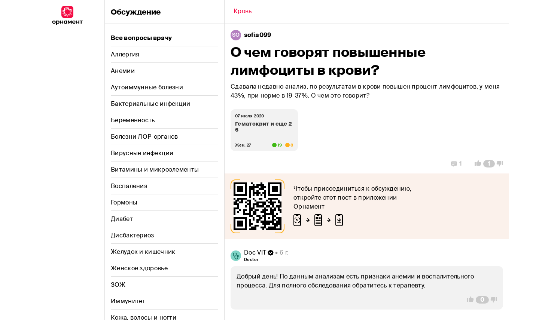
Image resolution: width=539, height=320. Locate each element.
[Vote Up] (475, 163)
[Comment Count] (489, 163)
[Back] (243, 11)
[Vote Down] (502, 164)
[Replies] (456, 164)
